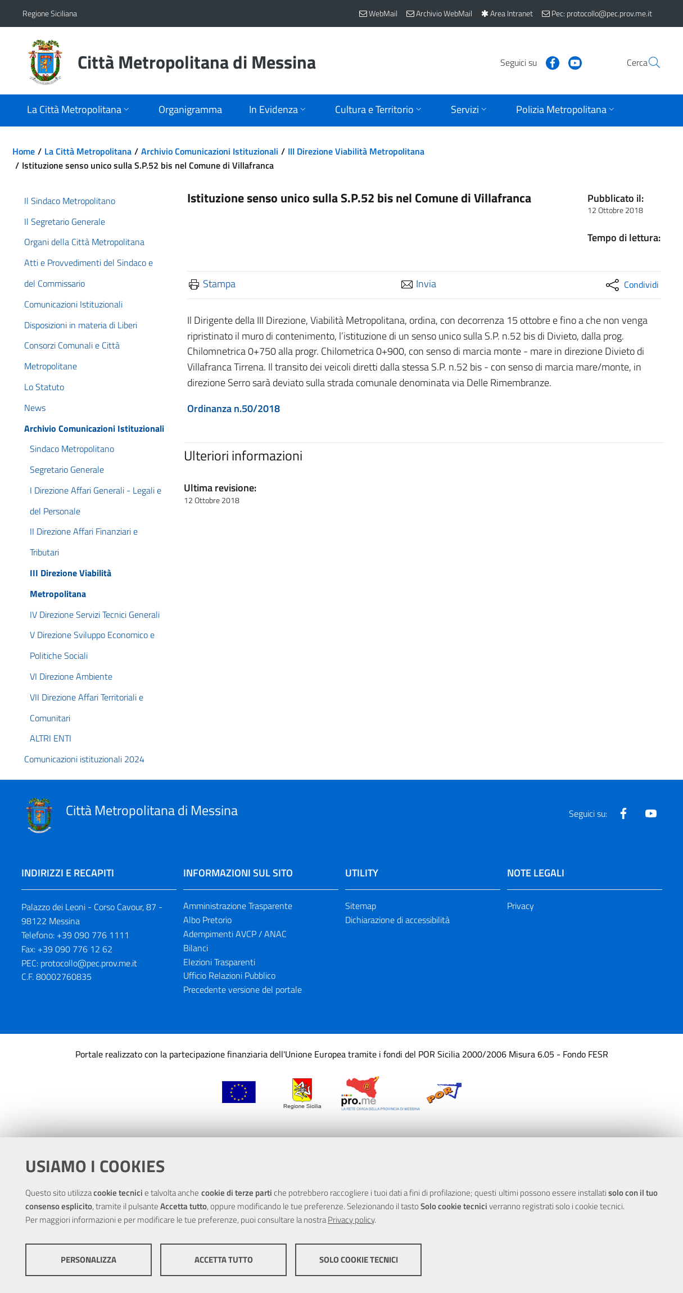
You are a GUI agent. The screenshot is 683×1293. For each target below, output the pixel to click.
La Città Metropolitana (88, 151)
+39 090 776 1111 (93, 935)
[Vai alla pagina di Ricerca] (647, 62)
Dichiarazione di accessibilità (397, 919)
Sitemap (360, 905)
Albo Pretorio (207, 919)
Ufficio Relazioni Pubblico (229, 975)
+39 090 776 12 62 (75, 949)
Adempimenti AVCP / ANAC (235, 934)
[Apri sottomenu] (79, 110)
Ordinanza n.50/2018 (233, 408)
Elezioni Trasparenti (219, 962)
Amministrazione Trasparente (237, 905)
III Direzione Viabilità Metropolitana (356, 151)
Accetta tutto (224, 1259)
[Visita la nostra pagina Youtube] (548, 62)
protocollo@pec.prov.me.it (88, 963)
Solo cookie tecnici (358, 1259)
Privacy (520, 905)
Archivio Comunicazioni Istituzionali (209, 151)
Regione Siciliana (49, 13)
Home (23, 151)
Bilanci (195, 948)
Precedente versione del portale (242, 989)
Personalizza (88, 1259)
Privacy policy (351, 1219)
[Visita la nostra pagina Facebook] (525, 62)
